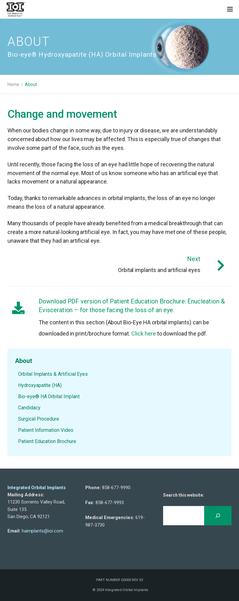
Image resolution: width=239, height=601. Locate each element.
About (23, 361)
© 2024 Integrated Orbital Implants (120, 590)
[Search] (218, 515)
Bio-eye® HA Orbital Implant (49, 396)
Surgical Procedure (38, 419)
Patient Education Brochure (47, 441)
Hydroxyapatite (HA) (40, 385)
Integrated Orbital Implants (36, 487)
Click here (143, 333)
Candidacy (29, 408)
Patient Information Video (45, 430)
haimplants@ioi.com (42, 531)
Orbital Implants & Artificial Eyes (53, 374)
